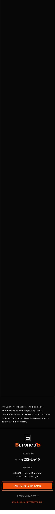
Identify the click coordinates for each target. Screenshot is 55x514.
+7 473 (27, 459)
